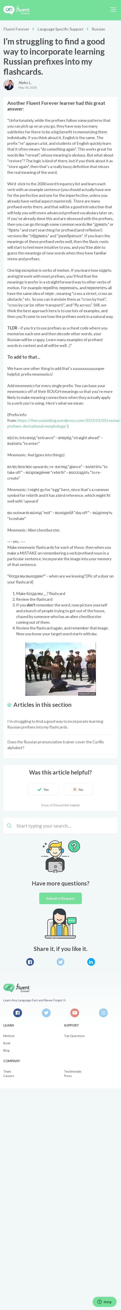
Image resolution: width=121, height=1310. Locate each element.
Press (68, 1076)
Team (7, 1071)
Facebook (30, 962)
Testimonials (73, 1071)
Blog (6, 1050)
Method (8, 1036)
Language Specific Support (60, 29)
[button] (113, 9)
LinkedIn (91, 962)
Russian (98, 29)
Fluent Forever (16, 29)
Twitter (60, 962)
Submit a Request (60, 898)
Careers (8, 1076)
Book (6, 1043)
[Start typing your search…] (60, 826)
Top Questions (74, 1036)
